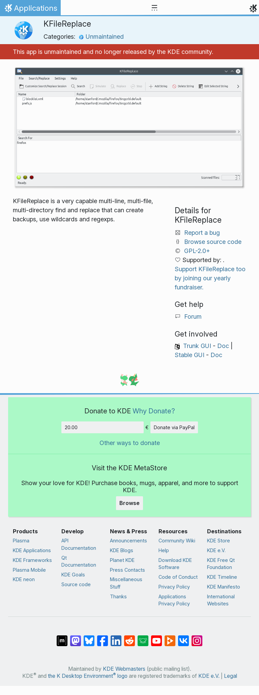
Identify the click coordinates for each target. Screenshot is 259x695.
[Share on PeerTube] (170, 637)
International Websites (221, 600)
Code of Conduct (178, 577)
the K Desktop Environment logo (87, 676)
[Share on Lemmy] (143, 637)
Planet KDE (122, 560)
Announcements (128, 540)
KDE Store (218, 540)
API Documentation (78, 544)
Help (164, 550)
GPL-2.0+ (197, 250)
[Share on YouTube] (156, 637)
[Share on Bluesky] (89, 637)
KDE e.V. (216, 550)
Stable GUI (189, 354)
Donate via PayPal (174, 427)
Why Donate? (154, 411)
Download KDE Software (175, 563)
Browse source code (212, 241)
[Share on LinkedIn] (116, 637)
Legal (230, 676)
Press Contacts (127, 570)
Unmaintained (101, 36)
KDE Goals (73, 574)
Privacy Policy (174, 587)
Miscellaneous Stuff (126, 583)
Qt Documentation (78, 561)
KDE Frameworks (32, 560)
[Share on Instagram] (197, 637)
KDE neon (24, 579)
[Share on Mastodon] (75, 637)
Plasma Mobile (29, 570)
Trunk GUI (197, 345)
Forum (193, 316)
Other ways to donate (129, 442)
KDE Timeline (222, 577)
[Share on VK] (183, 637)
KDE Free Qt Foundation (221, 563)
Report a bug (202, 232)
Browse (129, 503)
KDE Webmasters (124, 669)
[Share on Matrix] (62, 637)
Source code (76, 584)
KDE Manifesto (223, 587)
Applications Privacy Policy (174, 600)
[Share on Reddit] (129, 637)
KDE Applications (32, 550)
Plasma (21, 540)
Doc (223, 345)
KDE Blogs (121, 550)
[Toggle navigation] (154, 8)
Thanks (118, 596)
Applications (30, 9)
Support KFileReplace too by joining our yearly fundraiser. (210, 278)
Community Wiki (177, 540)
